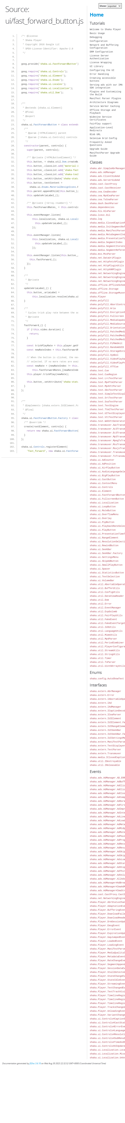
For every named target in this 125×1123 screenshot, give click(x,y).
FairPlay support (101, 123)
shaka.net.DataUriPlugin (105, 257)
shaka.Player (98, 296)
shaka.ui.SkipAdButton (104, 561)
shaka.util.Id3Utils (103, 627)
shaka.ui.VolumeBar (102, 580)
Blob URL (95, 134)
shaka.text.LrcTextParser (106, 378)
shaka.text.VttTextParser (106, 417)
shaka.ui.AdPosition (103, 463)
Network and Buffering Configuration (104, 46)
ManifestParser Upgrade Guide (105, 154)
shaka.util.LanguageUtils (106, 631)
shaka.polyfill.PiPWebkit (106, 343)
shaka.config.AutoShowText (107, 678)
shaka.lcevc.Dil (100, 215)
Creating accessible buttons (103, 79)
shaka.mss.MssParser (103, 253)
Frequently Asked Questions (101, 144)
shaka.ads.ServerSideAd (105, 180)
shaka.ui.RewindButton (104, 545)
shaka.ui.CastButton (103, 479)
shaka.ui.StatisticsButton (107, 572)
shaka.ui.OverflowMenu (104, 514)
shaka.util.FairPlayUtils (106, 615)
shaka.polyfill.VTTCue (104, 366)
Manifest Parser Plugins (105, 98)
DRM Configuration (101, 51)
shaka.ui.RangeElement (104, 537)
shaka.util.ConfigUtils (105, 592)
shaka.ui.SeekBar (101, 549)
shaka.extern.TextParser (105, 749)
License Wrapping (101, 62)
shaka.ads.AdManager (103, 172)
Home (97, 14)
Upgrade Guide (98, 148)
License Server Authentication (99, 57)
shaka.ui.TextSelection (105, 576)
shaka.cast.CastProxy (103, 183)
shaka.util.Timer (101, 658)
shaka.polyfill (99, 300)
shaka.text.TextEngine (104, 405)
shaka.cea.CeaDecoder (103, 191)
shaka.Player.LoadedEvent (106, 941)
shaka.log (96, 218)
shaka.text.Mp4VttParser (105, 386)
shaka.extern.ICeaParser (105, 714)
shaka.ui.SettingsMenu (104, 557)
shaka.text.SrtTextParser (106, 397)
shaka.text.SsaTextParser (106, 401)
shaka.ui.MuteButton (103, 510)
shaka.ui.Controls (101, 487)
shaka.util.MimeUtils (103, 634)
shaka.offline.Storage (104, 288)
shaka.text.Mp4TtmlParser (106, 382)
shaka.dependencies (102, 207)
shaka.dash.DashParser (104, 203)
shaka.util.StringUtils (105, 654)
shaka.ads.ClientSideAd (105, 176)
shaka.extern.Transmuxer (105, 753)
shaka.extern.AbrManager (105, 691)
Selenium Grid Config (103, 138)
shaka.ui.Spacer (100, 568)
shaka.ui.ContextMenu (103, 483)
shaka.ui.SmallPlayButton (106, 564)
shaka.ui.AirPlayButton (105, 467)
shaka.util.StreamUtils (105, 650)
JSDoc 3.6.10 (35, 1063)
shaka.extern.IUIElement (105, 718)
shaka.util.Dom (99, 599)
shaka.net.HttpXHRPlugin (105, 269)
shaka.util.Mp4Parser (103, 638)
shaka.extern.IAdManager (105, 706)
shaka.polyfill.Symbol (104, 355)
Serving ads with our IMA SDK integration (106, 86)
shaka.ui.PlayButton (103, 529)
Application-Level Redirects (101, 129)
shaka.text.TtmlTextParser (107, 409)
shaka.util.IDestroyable (105, 761)
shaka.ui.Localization (104, 502)
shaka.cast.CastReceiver (105, 187)
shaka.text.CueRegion (103, 374)
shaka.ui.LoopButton (103, 506)
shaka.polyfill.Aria (103, 308)
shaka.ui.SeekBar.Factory (106, 553)
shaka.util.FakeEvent (103, 619)
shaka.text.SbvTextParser (106, 390)
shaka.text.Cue (99, 370)
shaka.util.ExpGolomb (103, 611)
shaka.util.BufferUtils (105, 588)
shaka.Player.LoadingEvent (107, 944)
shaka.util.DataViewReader (107, 596)
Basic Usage (97, 33)
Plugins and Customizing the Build (105, 93)
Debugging (96, 37)
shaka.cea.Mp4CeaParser (105, 195)
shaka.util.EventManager (105, 607)
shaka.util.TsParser (103, 662)
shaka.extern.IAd (101, 702)
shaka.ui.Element (101, 491)
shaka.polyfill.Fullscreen (107, 316)
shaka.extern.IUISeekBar (105, 730)
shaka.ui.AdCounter (102, 459)
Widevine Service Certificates (101, 118)
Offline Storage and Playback (103, 112)
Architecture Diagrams (104, 102)
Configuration (98, 41)
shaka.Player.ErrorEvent (105, 929)
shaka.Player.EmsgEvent (105, 925)
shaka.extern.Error (102, 695)
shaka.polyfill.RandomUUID (107, 347)
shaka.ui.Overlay (101, 518)
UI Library (96, 66)
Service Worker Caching (105, 106)
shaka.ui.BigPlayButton (105, 475)
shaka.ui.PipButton (102, 522)
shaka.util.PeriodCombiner (107, 642)
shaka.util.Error (101, 603)
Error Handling (99, 74)
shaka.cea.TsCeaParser (104, 199)
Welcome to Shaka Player (105, 29)
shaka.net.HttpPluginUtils (107, 265)
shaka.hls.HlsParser (103, 211)
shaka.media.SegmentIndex (106, 242)
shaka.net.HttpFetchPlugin (107, 261)
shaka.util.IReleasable (105, 765)
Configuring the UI (102, 70)
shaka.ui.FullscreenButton (107, 498)
